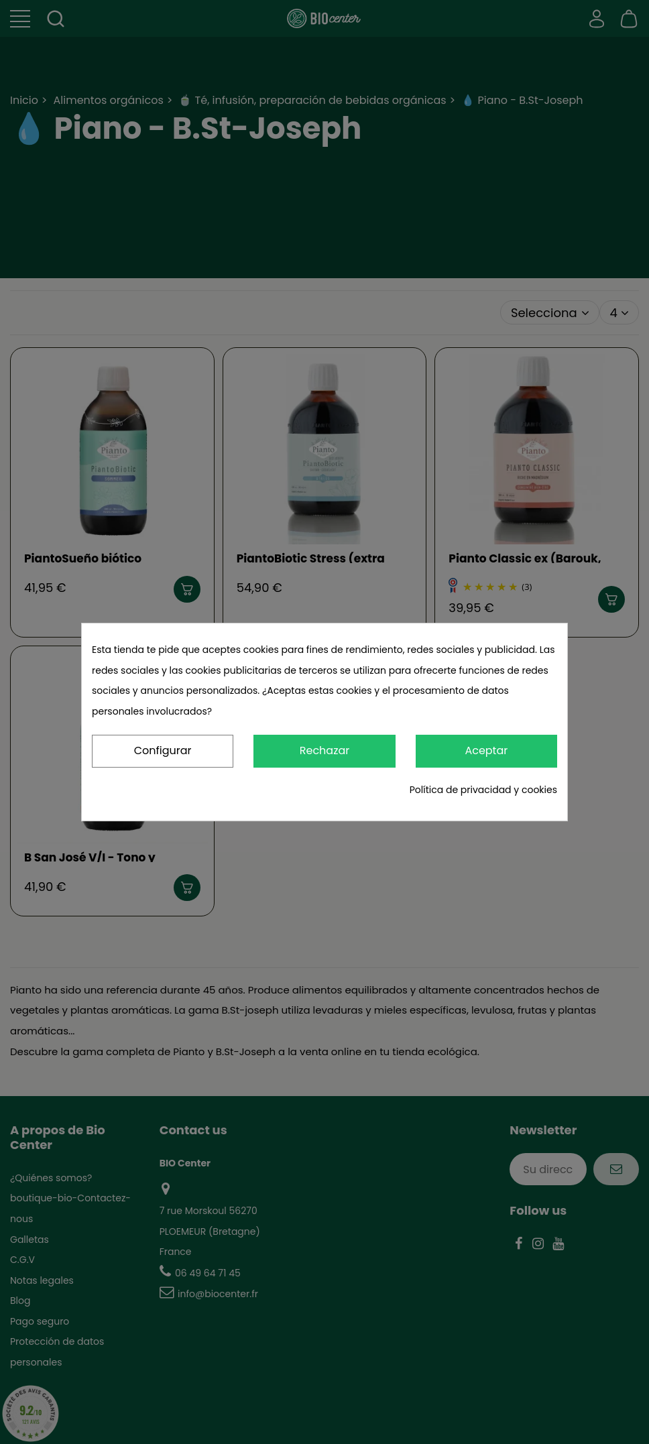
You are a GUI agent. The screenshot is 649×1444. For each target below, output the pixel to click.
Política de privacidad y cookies (483, 789)
